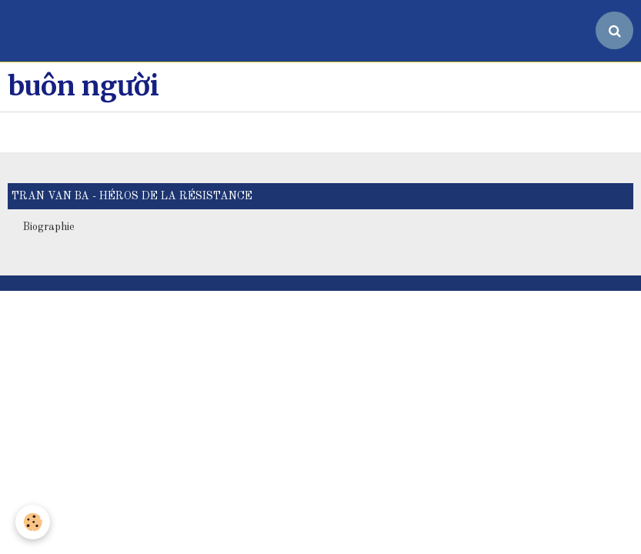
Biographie (49, 164)
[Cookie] (32, 522)
